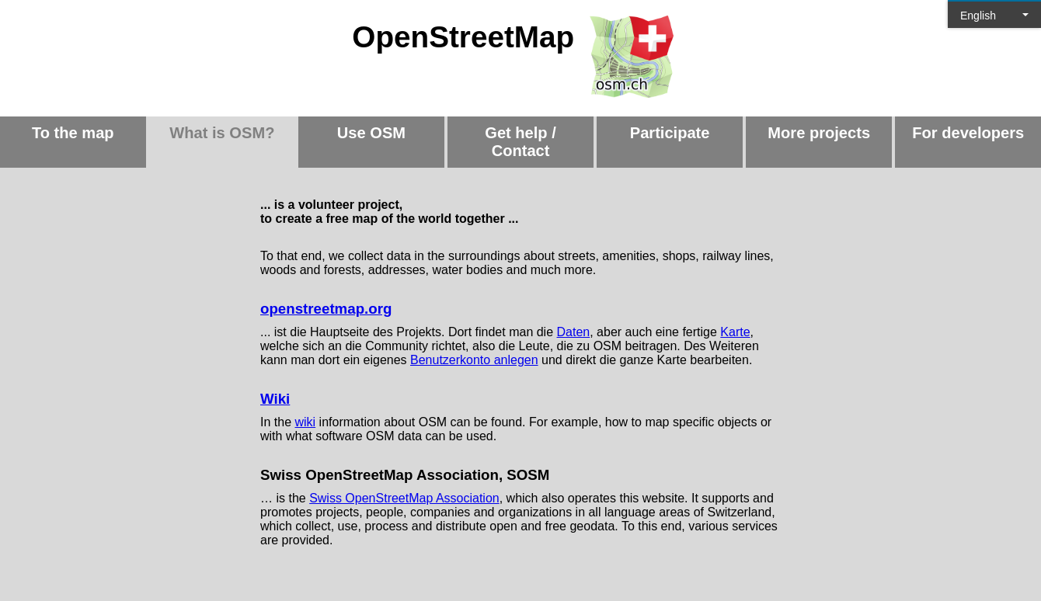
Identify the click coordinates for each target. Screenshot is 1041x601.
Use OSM (371, 132)
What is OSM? (221, 132)
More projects (819, 132)
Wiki (275, 399)
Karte (735, 332)
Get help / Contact (520, 141)
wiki (304, 422)
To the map (73, 132)
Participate (670, 132)
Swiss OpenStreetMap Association (404, 498)
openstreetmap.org (326, 308)
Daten (573, 332)
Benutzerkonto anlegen (474, 360)
